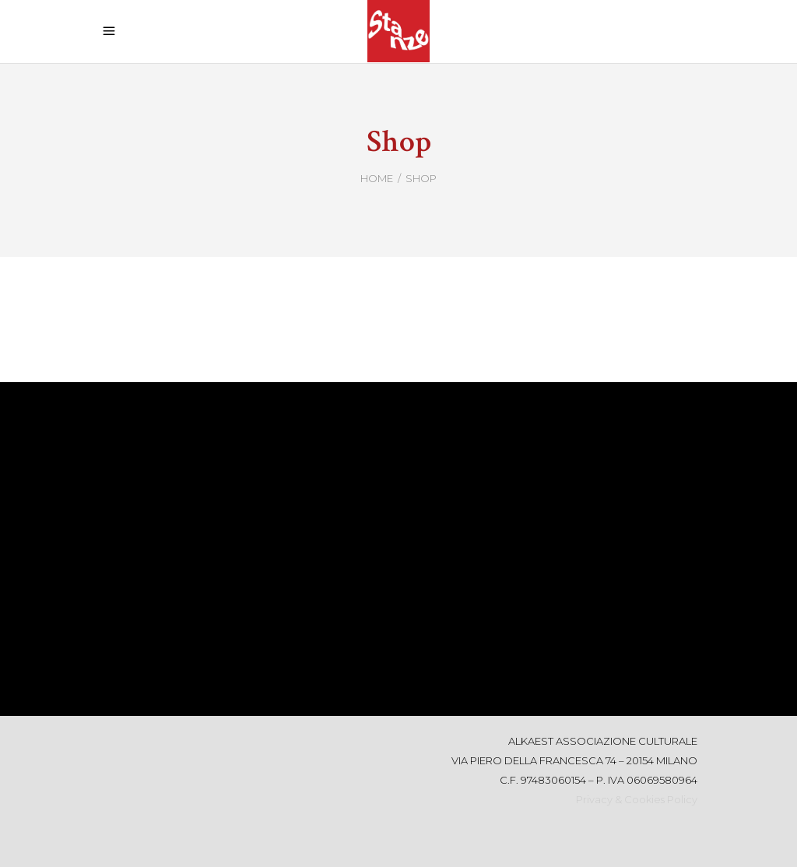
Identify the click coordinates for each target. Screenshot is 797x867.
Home (376, 178)
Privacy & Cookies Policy (636, 799)
